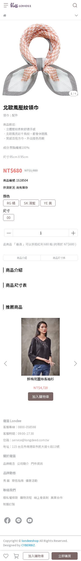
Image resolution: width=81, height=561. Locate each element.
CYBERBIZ (28, 545)
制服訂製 (9, 504)
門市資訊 (37, 463)
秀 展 (6, 480)
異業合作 (56, 497)
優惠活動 (31, 480)
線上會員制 (41, 497)
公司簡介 (23, 463)
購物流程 (26, 497)
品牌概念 (9, 463)
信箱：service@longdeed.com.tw (26, 440)
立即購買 (64, 556)
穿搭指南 (18, 480)
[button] (75, 363)
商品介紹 (22, 257)
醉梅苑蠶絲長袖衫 (40, 379)
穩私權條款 (10, 497)
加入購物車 (36, 556)
